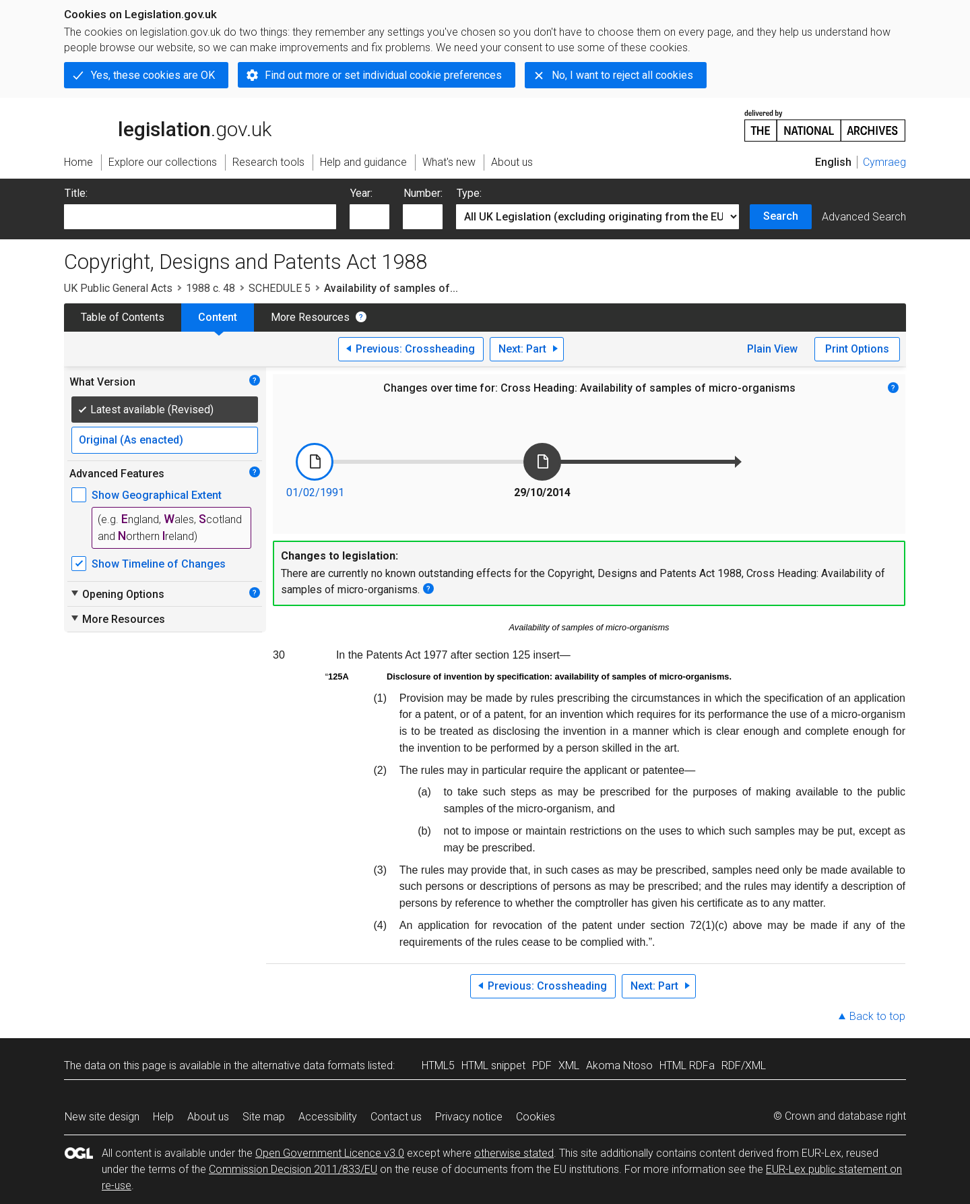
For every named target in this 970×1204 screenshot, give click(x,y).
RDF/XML (743, 1065)
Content (217, 317)
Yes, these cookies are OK (153, 75)
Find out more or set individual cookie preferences (383, 75)
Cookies (535, 1116)
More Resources (310, 317)
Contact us (396, 1116)
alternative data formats (308, 1065)
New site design (102, 1116)
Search (780, 216)
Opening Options (116, 594)
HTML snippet (493, 1065)
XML (568, 1065)
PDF (542, 1065)
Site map (264, 1116)
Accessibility (327, 1116)
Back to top (877, 1016)
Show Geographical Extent (157, 495)
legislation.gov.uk (167, 124)
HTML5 (438, 1065)
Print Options (857, 348)
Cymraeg (884, 162)
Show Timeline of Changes (159, 564)
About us (208, 1116)
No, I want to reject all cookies (622, 75)
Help (163, 1116)
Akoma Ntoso (619, 1065)
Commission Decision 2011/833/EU (293, 1169)
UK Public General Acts (118, 288)
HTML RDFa (687, 1065)
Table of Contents (122, 317)
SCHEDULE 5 (280, 288)
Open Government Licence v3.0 (329, 1153)
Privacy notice (469, 1116)
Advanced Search (864, 216)
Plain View (772, 348)
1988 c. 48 (210, 288)
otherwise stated (514, 1153)
